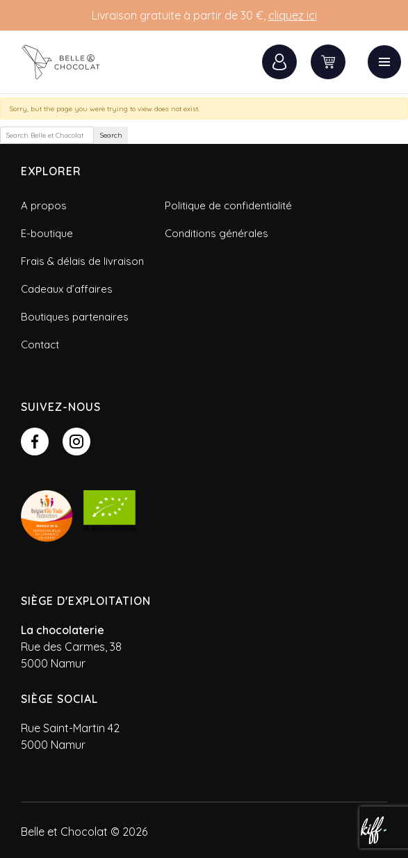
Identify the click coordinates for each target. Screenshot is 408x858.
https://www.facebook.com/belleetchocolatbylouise (35, 441)
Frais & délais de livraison (82, 261)
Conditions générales (216, 233)
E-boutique (47, 233)
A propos (44, 205)
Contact (40, 344)
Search (111, 135)
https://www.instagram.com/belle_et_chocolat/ (76, 441)
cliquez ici (292, 15)
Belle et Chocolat (69, 61)
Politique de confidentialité (228, 205)
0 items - (328, 61)
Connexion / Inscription (279, 61)
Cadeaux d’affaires (67, 289)
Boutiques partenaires (75, 316)
